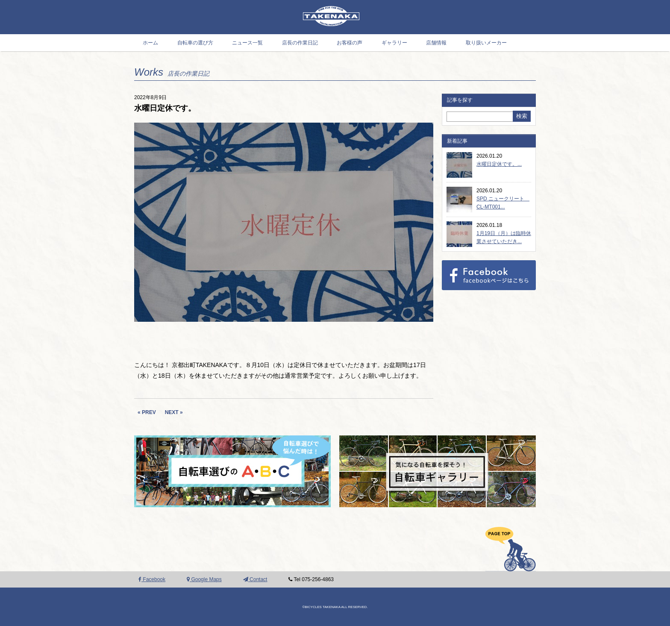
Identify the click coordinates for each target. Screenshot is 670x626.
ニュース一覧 (247, 43)
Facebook (151, 579)
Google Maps (204, 579)
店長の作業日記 (300, 43)
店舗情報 (436, 43)
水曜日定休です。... (499, 164)
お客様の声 (349, 43)
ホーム (150, 43)
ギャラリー (394, 43)
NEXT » (174, 412)
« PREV (147, 412)
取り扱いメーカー (486, 43)
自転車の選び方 (195, 43)
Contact (255, 579)
